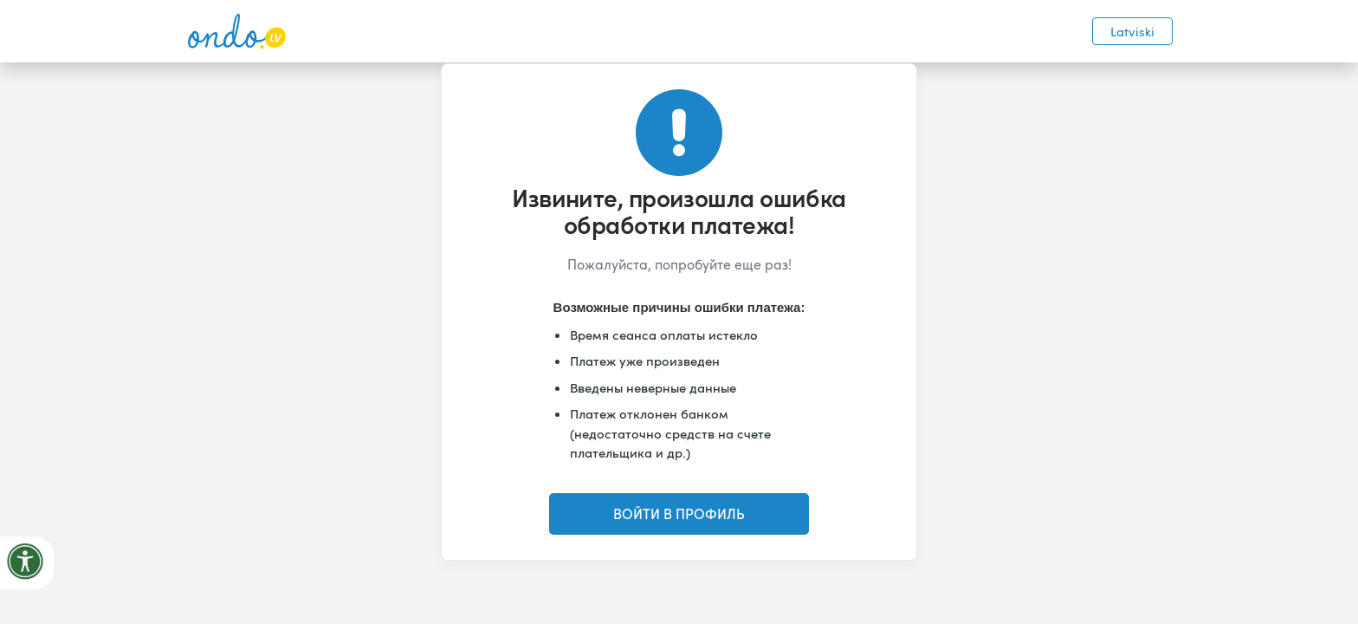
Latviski (1132, 31)
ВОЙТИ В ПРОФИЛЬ (679, 513)
